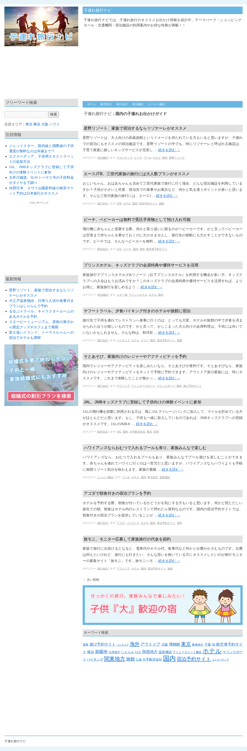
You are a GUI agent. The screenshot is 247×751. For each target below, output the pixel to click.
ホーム (91, 104)
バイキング (123, 340)
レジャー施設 (156, 104)
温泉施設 (165, 477)
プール (147, 157)
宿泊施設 (137, 104)
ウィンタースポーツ (143, 385)
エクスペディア (220, 660)
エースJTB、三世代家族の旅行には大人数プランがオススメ (137, 174)
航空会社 (106, 104)
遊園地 (101, 651)
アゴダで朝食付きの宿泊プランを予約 (117, 493)
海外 (142, 249)
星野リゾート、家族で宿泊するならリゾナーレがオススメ (135, 128)
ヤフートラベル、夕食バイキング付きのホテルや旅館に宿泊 (137, 311)
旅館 (161, 203)
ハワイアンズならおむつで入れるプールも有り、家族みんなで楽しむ (145, 448)
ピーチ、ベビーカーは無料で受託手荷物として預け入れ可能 (137, 219)
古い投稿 (91, 579)
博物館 (174, 644)
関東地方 (114, 659)
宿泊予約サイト (148, 203)
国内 (164, 157)
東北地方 (152, 477)
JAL (119, 431)
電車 (85, 644)
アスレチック (125, 157)
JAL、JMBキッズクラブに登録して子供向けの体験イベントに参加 (142, 402)
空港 (156, 431)
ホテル (157, 157)
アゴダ (121, 523)
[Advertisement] (154, 62)
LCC (119, 249)
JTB (119, 203)
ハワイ (54, 124)
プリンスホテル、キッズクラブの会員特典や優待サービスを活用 (141, 265)
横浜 (90, 652)
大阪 (164, 644)
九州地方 (114, 652)
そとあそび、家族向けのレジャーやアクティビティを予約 (135, 356)
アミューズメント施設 (187, 652)
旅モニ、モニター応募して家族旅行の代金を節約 (127, 539)
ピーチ (138, 157)
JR (213, 644)
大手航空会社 (137, 431)
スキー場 (122, 294)
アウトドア (123, 385)
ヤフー (145, 340)
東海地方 (197, 644)
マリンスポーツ (166, 385)
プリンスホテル (138, 294)
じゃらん (127, 652)
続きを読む (169, 150)
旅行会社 (122, 104)
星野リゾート (177, 157)
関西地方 (150, 652)
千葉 (207, 644)
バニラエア (123, 645)
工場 (139, 659)
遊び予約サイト (192, 385)
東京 (149, 431)
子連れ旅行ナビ (97, 10)
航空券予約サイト (156, 249)
